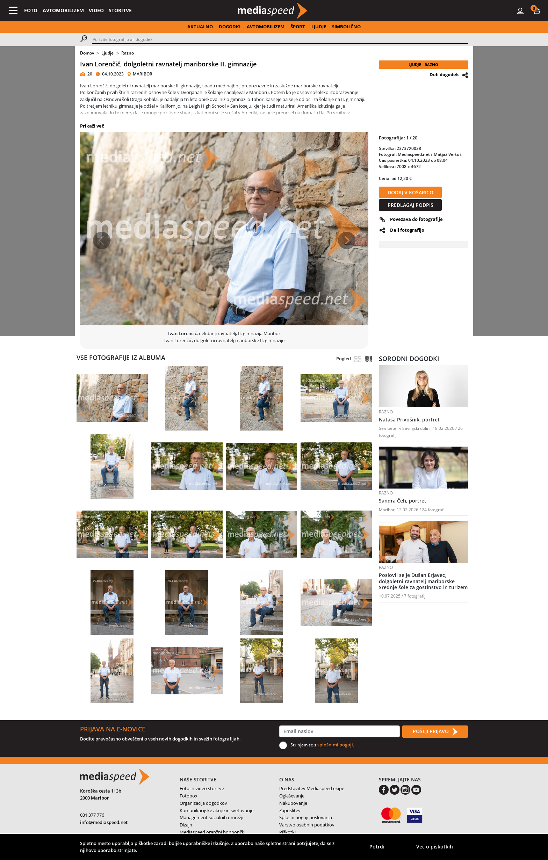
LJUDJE (318, 26)
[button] (537, 10)
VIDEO (96, 10)
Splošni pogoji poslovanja (305, 817)
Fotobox (188, 796)
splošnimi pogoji (335, 745)
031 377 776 (92, 815)
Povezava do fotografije (416, 219)
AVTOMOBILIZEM (63, 10)
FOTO (30, 10)
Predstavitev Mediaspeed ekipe (311, 788)
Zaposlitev (290, 810)
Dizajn (186, 825)
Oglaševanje (291, 796)
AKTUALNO (200, 26)
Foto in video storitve (202, 788)
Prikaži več (92, 126)
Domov (87, 53)
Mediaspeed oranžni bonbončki (212, 832)
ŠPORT (297, 26)
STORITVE (120, 10)
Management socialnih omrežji (211, 817)
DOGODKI (229, 26)
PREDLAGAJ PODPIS (410, 205)
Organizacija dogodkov (203, 803)
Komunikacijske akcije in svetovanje (216, 810)
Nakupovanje (293, 803)
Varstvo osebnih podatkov (306, 825)
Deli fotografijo (407, 230)
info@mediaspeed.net (104, 822)
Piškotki (287, 832)
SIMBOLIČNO (346, 26)
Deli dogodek (444, 74)
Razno (127, 53)
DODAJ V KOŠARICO (410, 192)
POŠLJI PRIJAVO (435, 732)
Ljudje (107, 53)
